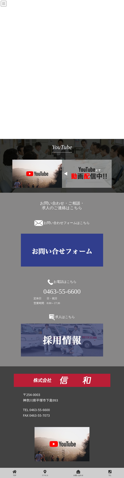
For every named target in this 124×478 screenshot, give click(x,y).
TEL (110, 473)
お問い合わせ (78, 473)
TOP (14, 473)
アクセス (45, 473)
